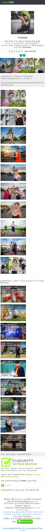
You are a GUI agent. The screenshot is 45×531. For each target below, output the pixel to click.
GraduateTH (19, 499)
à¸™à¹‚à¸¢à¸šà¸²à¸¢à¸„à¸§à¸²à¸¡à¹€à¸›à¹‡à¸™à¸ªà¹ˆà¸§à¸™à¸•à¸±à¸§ (22, 512)
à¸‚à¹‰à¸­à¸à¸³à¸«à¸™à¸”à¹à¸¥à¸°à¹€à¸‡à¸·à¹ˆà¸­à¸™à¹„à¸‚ (22, 514)
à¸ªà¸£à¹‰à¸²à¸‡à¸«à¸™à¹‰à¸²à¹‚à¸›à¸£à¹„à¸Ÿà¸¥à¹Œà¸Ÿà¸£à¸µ (22, 7)
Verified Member (22, 510)
